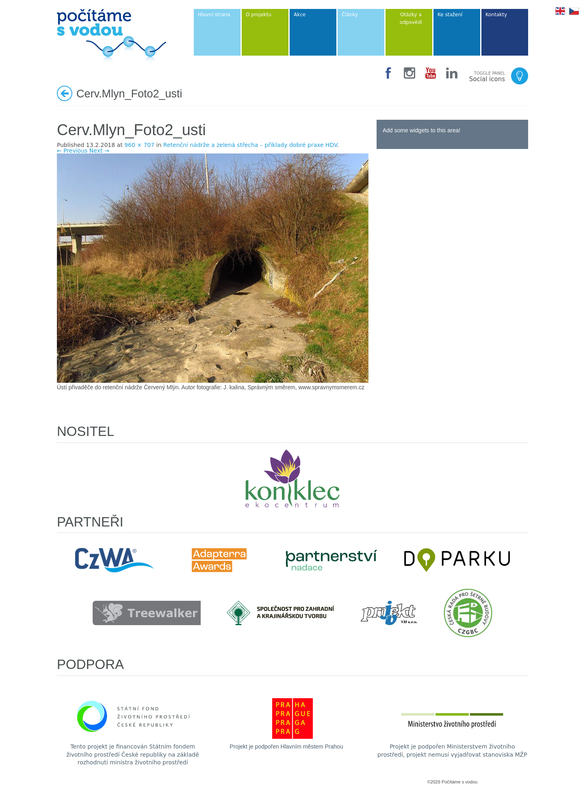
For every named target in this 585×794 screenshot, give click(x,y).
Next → (99, 150)
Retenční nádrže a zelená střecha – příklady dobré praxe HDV (250, 145)
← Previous (72, 150)
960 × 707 (139, 145)
